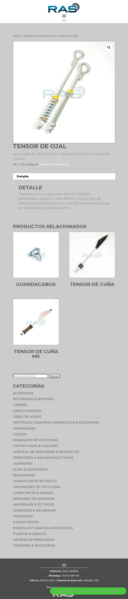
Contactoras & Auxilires (35, 446)
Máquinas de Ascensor (34, 498)
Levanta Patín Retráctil (35, 481)
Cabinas (20, 405)
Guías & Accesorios (30, 469)
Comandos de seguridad (35, 440)
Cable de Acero (27, 416)
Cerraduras (24, 428)
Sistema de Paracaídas (33, 539)
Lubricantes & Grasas (33, 493)
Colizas (20, 434)
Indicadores (24, 475)
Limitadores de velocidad (36, 487)
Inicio (17, 36)
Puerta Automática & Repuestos (43, 528)
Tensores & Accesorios (39, 36)
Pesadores (23, 516)
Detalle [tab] (23, 176)
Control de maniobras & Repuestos (46, 452)
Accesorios (23, 393)
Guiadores (22, 463)
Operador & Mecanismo (34, 510)
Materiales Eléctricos (33, 504)
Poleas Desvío (26, 522)
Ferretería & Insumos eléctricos (43, 457)
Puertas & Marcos (29, 534)
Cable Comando (27, 411)
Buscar (54, 376)
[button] (109, 47)
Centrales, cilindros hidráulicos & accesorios (56, 422)
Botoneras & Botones (33, 399)
